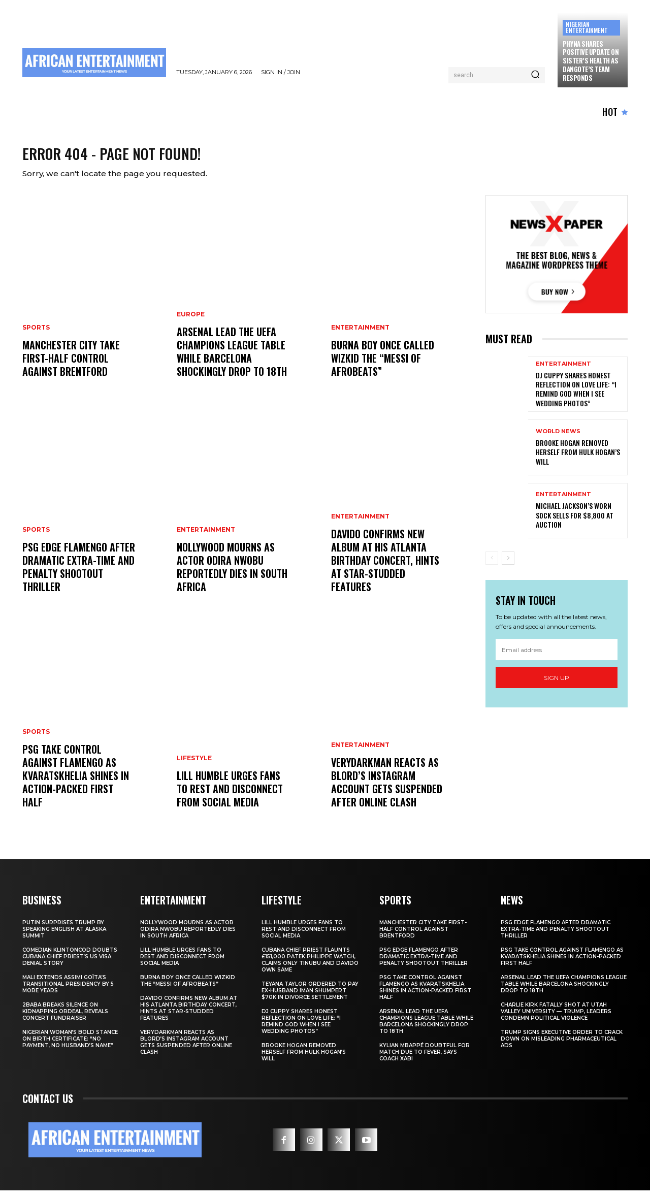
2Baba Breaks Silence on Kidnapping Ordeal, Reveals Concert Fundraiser (65, 1020)
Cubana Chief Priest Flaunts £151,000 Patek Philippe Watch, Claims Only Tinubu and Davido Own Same (310, 968)
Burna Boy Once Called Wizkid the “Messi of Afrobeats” (382, 366)
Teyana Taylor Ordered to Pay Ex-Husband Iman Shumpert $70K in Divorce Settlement (310, 999)
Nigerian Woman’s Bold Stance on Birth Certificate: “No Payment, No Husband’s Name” (70, 1047)
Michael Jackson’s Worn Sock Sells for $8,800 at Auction (574, 523)
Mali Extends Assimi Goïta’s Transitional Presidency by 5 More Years (68, 992)
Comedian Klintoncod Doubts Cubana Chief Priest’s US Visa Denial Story (69, 965)
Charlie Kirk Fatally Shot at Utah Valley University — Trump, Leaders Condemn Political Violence (556, 1020)
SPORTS (36, 336)
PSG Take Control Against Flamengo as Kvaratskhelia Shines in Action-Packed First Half (75, 784)
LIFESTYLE (194, 767)
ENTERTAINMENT (206, 538)
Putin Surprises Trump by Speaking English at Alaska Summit (64, 938)
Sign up (556, 686)
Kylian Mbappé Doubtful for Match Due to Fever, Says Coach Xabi (424, 1061)
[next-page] (508, 566)
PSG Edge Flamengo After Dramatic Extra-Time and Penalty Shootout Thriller (78, 575)
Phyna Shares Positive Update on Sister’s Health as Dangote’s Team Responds (591, 61)
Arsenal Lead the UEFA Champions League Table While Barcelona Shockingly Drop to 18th (232, 360)
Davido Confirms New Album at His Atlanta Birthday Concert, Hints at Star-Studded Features (385, 569)
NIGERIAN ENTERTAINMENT (587, 27)
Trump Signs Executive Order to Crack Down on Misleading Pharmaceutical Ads (562, 1047)
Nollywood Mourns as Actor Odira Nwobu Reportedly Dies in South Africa (232, 575)
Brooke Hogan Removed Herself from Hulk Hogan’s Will (578, 460)
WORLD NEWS (558, 440)
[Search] (535, 75)
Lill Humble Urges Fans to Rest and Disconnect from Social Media (230, 797)
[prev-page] (491, 566)
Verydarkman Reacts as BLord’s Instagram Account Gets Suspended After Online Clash (386, 790)
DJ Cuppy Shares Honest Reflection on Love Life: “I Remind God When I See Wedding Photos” (576, 397)
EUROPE (191, 323)
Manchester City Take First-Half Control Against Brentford (71, 366)
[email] (557, 658)
